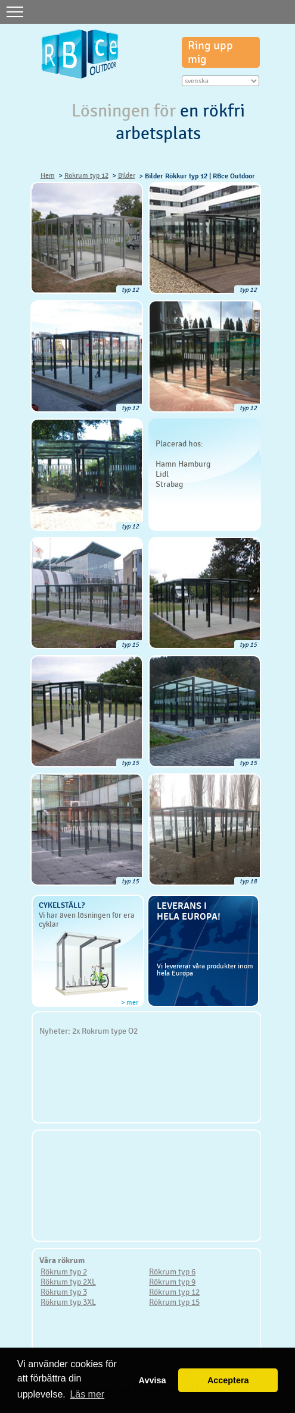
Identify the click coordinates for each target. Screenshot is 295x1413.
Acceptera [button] (228, 1380)
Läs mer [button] (87, 1394)
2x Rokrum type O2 (105, 1031)
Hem (48, 175)
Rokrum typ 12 (86, 175)
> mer (129, 1002)
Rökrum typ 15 (174, 1302)
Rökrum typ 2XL (68, 1281)
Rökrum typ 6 (172, 1271)
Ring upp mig (210, 52)
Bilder (126, 175)
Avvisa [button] (152, 1380)
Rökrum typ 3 (64, 1291)
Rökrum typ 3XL (68, 1302)
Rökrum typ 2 (64, 1271)
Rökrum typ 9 (172, 1281)
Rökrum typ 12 (174, 1291)
